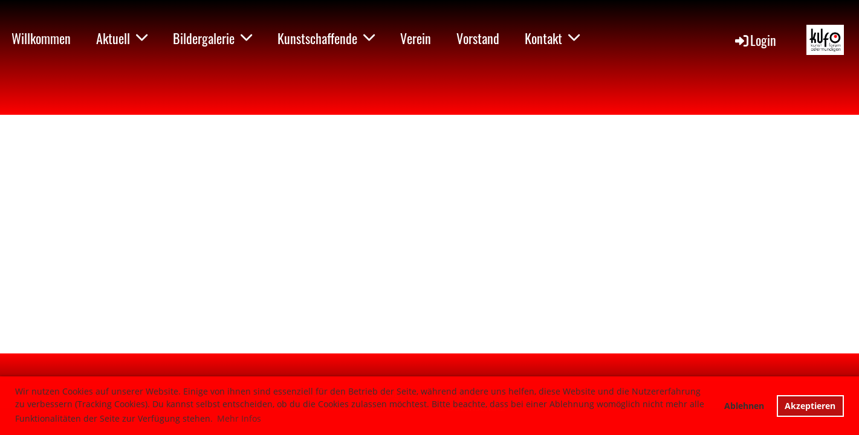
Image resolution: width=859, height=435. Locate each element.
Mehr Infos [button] (239, 418)
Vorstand (477, 38)
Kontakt (552, 38)
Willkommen (41, 38)
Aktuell (121, 38)
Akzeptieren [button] (810, 405)
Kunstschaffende (326, 38)
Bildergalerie (212, 38)
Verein (415, 38)
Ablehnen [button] (744, 405)
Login (754, 40)
